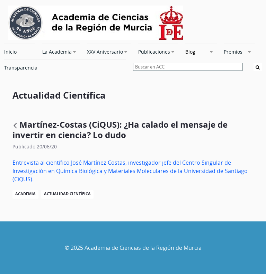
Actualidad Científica (67, 194)
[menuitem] (19, 52)
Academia (25, 194)
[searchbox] (187, 67)
